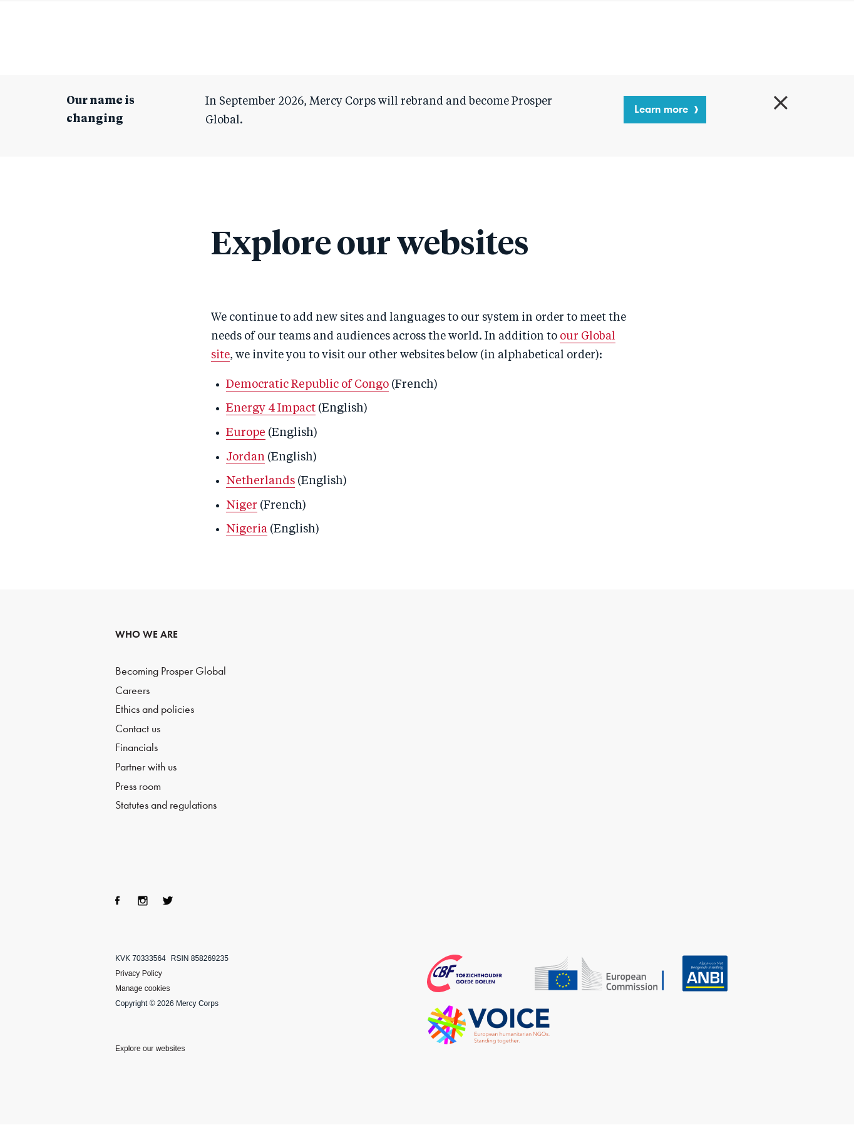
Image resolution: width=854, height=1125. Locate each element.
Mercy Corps (81, 36)
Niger (241, 505)
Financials (136, 747)
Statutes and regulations (166, 805)
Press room (138, 786)
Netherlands (260, 481)
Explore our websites (150, 1048)
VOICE (489, 1024)
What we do (493, 37)
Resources (603, 37)
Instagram (143, 901)
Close (781, 103)
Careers (132, 690)
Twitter (168, 901)
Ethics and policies (154, 709)
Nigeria (246, 529)
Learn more (661, 109)
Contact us (137, 728)
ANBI (705, 973)
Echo (607, 974)
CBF (479, 973)
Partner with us (146, 767)
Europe (245, 432)
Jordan (245, 457)
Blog (702, 37)
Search (796, 37)
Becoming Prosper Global (170, 671)
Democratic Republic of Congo (307, 384)
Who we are (378, 37)
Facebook (118, 901)
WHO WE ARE (146, 634)
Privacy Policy (138, 973)
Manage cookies (142, 988)
